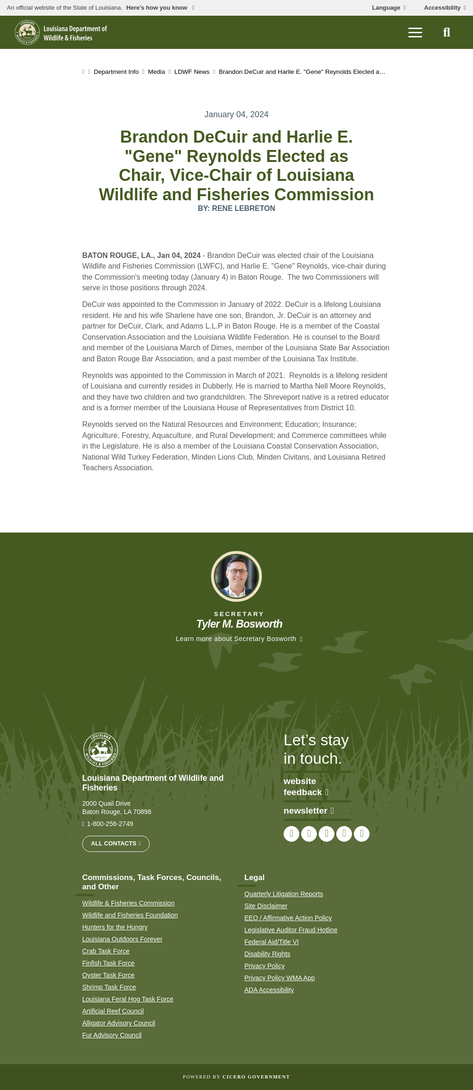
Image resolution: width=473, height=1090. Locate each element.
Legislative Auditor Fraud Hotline (291, 930)
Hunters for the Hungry (115, 927)
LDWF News (191, 71)
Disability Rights (267, 954)
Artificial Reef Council (113, 1011)
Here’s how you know (157, 8)
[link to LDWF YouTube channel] (344, 834)
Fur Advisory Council (111, 1035)
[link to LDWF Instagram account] (326, 834)
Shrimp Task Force (109, 987)
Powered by (236, 1076)
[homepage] (61, 32)
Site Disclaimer (265, 906)
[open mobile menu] (415, 32)
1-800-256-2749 (110, 823)
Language (386, 8)
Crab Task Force (105, 951)
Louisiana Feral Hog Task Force (127, 999)
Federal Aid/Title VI (271, 942)
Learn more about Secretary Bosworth (236, 638)
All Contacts (113, 843)
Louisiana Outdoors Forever (122, 939)
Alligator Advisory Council (118, 1023)
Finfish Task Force (108, 963)
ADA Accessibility (269, 990)
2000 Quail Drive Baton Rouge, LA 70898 (117, 807)
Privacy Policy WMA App (279, 978)
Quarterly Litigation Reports (283, 894)
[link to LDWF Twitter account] (309, 834)
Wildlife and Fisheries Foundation (130, 915)
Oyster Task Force (108, 975)
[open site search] (446, 32)
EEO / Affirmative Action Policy (288, 918)
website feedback (306, 786)
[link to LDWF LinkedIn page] (362, 834)
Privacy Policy (264, 966)
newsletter (309, 810)
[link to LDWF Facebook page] (291, 834)
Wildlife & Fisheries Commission (128, 903)
